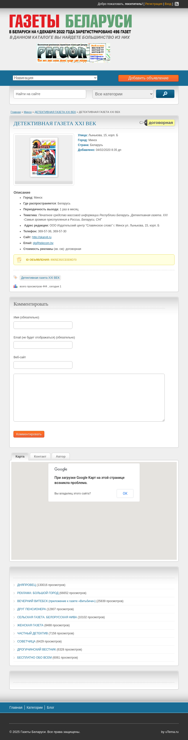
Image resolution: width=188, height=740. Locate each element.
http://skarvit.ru (42, 237)
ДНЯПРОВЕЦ (26, 585)
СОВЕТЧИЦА (26, 641)
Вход (168, 4)
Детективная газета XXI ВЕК (40, 278)
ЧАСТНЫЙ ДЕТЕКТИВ (32, 633)
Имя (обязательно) (26, 317)
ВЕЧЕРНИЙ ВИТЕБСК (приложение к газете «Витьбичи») (56, 601)
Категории (35, 707)
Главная (16, 112)
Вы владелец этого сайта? (73, 493)
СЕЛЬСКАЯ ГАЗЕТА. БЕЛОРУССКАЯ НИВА (47, 617)
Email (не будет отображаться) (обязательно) (44, 337)
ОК (125, 493)
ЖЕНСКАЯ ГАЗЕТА (30, 625)
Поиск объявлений (165, 94)
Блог (50, 707)
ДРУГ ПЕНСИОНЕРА (31, 609)
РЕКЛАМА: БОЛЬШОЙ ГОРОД (38, 593)
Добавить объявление (148, 78)
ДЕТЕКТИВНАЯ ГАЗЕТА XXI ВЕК (55, 112)
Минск (28, 112)
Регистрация (153, 4)
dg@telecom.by (43, 243)
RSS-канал (177, 4)
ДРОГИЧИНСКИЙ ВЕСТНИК (36, 649)
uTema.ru (171, 732)
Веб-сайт (19, 357)
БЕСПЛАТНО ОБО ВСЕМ (34, 657)
